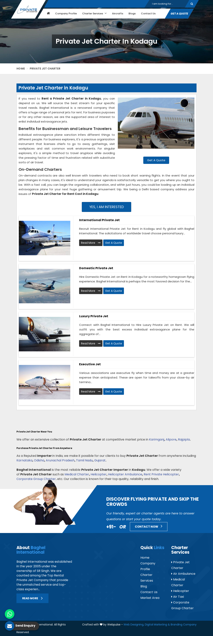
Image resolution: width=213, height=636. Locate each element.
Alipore (171, 439)
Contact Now (148, 526)
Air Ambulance (183, 573)
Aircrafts (117, 13)
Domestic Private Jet (96, 268)
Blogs (132, 13)
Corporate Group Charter (36, 479)
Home (20, 68)
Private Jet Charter (180, 565)
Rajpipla (184, 439)
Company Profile (66, 13)
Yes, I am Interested (106, 206)
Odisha (39, 460)
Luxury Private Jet (93, 316)
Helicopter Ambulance (125, 474)
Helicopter (98, 474)
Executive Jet (90, 364)
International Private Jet (99, 220)
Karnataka (24, 460)
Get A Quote (179, 14)
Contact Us (148, 13)
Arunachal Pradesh (60, 460)
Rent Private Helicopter (161, 474)
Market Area (149, 598)
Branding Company (184, 624)
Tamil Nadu (84, 460)
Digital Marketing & (157, 624)
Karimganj (156, 439)
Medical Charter (77, 474)
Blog (143, 586)
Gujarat (100, 460)
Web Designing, (134, 624)
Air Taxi (177, 596)
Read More (91, 243)
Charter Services (94, 13)
